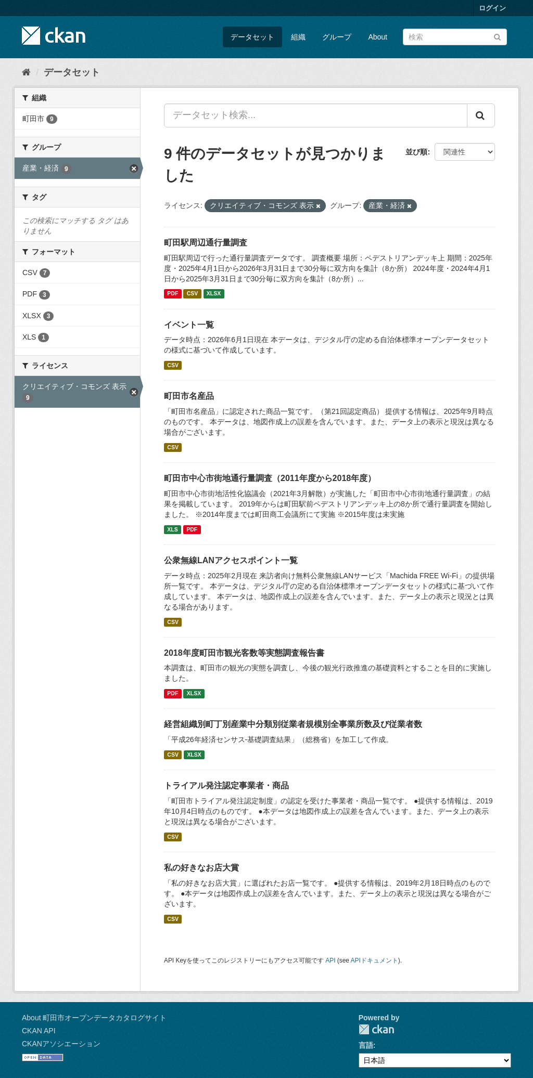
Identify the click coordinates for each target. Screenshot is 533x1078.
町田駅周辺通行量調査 (205, 242)
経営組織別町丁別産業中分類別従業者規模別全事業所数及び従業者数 (293, 724)
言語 (366, 1045)
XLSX (214, 294)
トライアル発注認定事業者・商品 (226, 785)
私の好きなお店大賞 (201, 867)
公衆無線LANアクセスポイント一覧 (231, 560)
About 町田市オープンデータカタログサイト (94, 1018)
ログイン (492, 8)
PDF (172, 294)
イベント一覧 (189, 324)
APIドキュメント (374, 960)
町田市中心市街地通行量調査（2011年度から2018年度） (270, 478)
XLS (172, 529)
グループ (336, 37)
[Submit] (497, 36)
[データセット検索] (455, 37)
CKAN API (39, 1031)
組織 (298, 37)
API (330, 960)
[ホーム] (26, 72)
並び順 (416, 152)
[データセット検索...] (315, 115)
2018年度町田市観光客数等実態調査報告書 (244, 652)
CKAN (376, 1029)
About (377, 37)
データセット (252, 37)
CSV (192, 294)
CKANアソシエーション (61, 1044)
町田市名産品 (189, 396)
